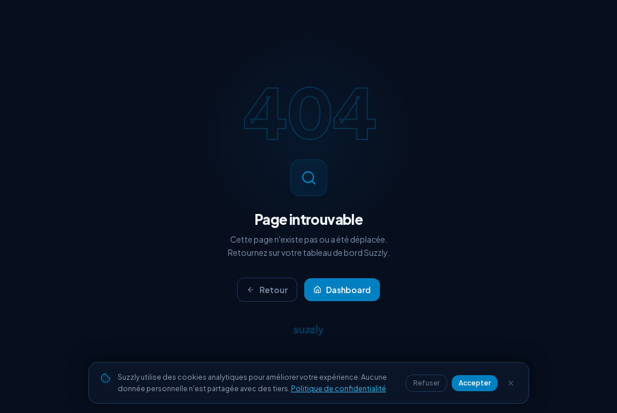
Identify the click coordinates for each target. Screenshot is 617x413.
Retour (267, 290)
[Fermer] (511, 383)
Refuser (426, 383)
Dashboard (342, 290)
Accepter (475, 383)
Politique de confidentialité (338, 388)
